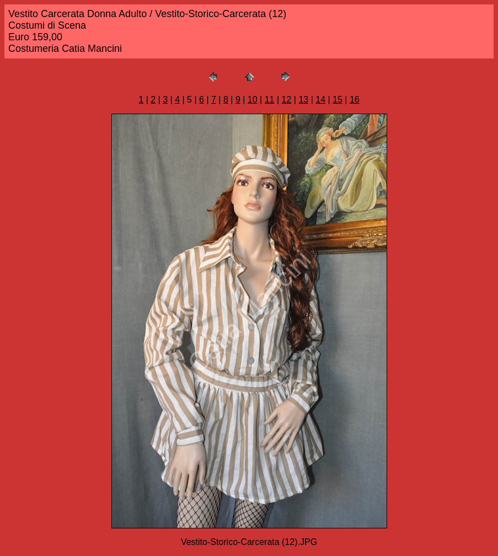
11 (270, 99)
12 (287, 99)
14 (320, 99)
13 (303, 99)
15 (337, 99)
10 (253, 99)
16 (355, 99)
